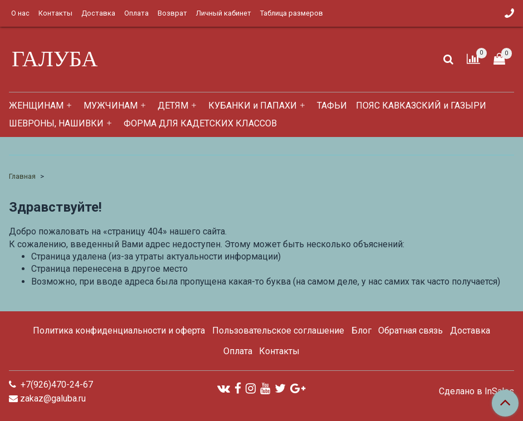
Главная (22, 176)
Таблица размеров (291, 13)
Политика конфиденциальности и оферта (119, 330)
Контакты (55, 13)
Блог (361, 330)
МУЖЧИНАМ (111, 105)
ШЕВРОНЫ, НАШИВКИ (56, 123)
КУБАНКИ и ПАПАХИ (252, 105)
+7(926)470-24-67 (55, 384)
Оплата (136, 13)
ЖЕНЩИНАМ (36, 105)
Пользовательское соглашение (278, 330)
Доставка (98, 13)
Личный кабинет (223, 13)
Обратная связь (410, 330)
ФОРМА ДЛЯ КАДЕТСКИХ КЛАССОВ (200, 123)
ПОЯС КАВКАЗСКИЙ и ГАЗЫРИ (421, 105)
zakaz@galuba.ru (53, 398)
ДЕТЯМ (173, 105)
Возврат (172, 13)
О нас (20, 13)
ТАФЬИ (332, 105)
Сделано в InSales (476, 391)
